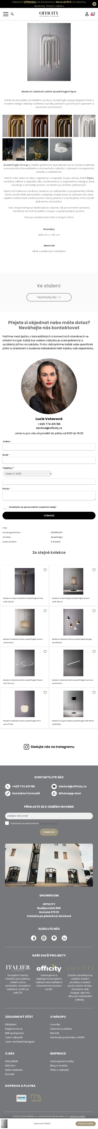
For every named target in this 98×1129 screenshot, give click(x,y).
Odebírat (49, 832)
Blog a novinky (58, 1065)
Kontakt (9, 1074)
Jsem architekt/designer (20, 1041)
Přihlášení (10, 1024)
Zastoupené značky (62, 1061)
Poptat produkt (85, 1123)
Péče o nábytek (59, 1070)
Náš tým (10, 1065)
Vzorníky (55, 1024)
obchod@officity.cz (49, 428)
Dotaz (6, 488)
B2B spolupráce (14, 1033)
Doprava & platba (61, 1028)
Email (6, 454)
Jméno (7, 441)
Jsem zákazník (14, 1037)
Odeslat (49, 515)
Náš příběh (11, 1061)
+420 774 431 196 (49, 424)
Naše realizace (14, 1070)
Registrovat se (14, 1028)
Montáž (54, 1033)
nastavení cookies (77, 1116)
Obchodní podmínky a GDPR (67, 1037)
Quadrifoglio (57, 537)
